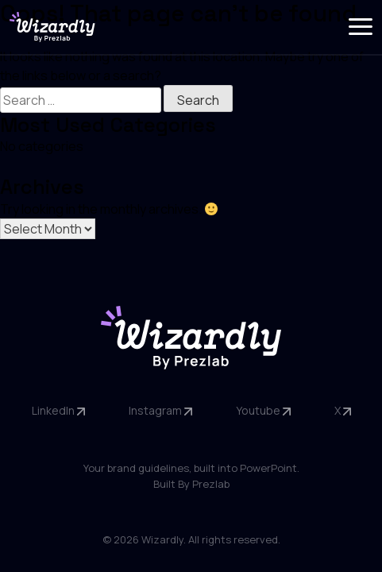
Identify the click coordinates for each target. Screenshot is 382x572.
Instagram (160, 410)
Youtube (263, 410)
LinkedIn (58, 410)
